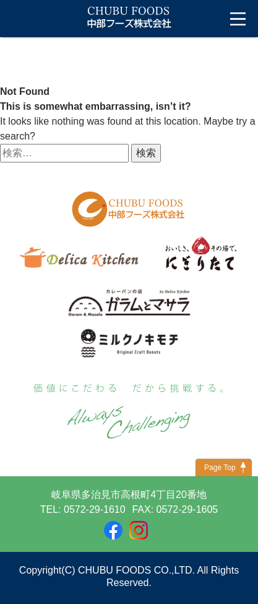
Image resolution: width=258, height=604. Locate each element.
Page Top (220, 467)
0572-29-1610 (95, 509)
